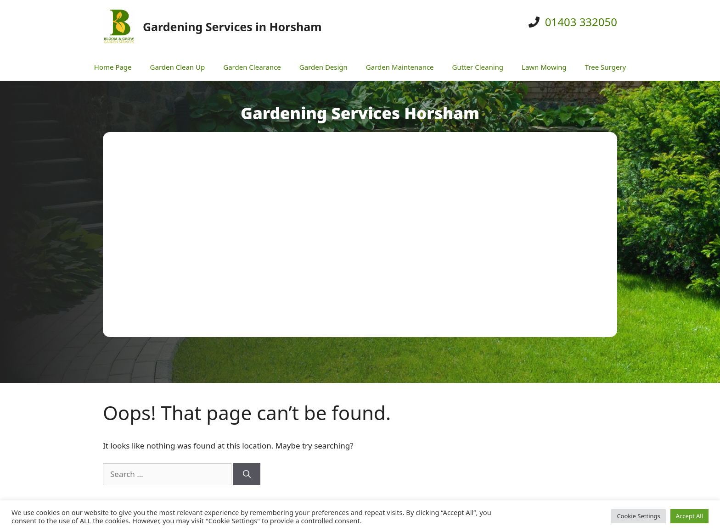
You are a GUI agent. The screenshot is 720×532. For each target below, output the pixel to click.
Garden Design (323, 67)
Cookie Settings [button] (638, 516)
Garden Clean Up (177, 67)
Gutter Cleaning (477, 67)
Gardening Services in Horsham (232, 26)
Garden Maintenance (400, 67)
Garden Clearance (252, 67)
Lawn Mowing (544, 67)
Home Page (113, 67)
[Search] (246, 474)
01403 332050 (581, 21)
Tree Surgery (605, 67)
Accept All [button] (689, 516)
